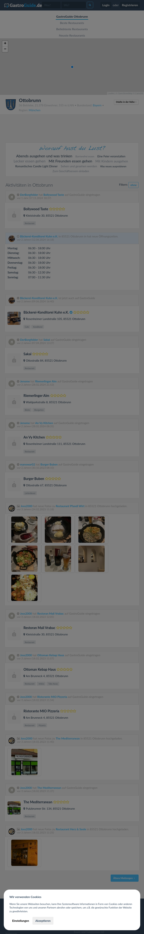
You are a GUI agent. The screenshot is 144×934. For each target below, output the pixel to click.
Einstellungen (20, 920)
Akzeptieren (42, 920)
